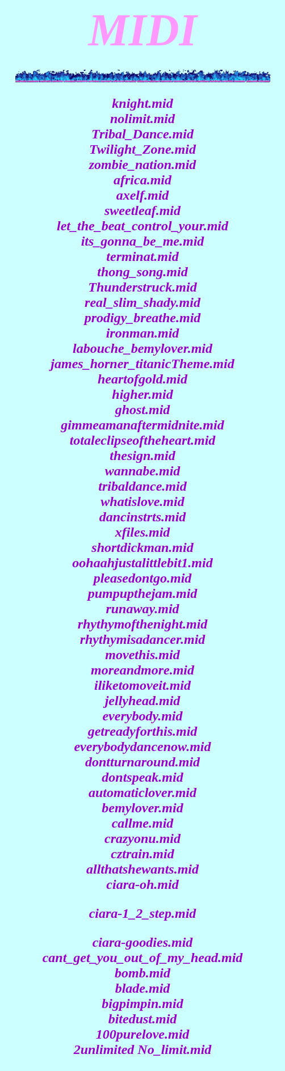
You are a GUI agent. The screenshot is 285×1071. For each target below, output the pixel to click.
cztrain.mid (142, 853)
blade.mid (142, 988)
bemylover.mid (142, 807)
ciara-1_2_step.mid (142, 913)
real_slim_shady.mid (142, 302)
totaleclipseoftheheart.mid (143, 440)
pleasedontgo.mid (143, 578)
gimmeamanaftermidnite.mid (142, 425)
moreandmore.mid (142, 670)
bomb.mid (142, 972)
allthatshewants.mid (142, 869)
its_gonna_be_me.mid (142, 241)
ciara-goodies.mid (143, 942)
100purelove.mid (143, 1034)
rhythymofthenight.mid (143, 624)
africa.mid (142, 179)
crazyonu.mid (142, 838)
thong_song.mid (142, 271)
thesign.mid (142, 455)
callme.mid (143, 823)
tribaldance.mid (142, 486)
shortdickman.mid (142, 547)
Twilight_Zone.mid (142, 149)
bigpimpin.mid (142, 1003)
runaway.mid (142, 608)
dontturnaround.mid (142, 761)
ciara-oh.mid (142, 884)
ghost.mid (142, 409)
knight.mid (142, 103)
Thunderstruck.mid (142, 287)
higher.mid (142, 394)
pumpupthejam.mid (143, 593)
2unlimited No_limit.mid (143, 1049)
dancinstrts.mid (142, 516)
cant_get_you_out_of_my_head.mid (143, 957)
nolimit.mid (142, 118)
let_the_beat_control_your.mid (142, 225)
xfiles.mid (142, 532)
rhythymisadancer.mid (143, 639)
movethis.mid (142, 654)
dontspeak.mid (142, 777)
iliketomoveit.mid (142, 685)
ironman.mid (142, 333)
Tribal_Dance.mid (142, 134)
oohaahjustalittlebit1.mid (142, 562)
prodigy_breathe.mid (143, 317)
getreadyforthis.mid (143, 731)
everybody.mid (142, 716)
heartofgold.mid (142, 379)
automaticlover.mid (142, 792)
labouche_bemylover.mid (142, 348)
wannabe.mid (143, 470)
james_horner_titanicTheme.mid (142, 363)
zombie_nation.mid (142, 164)
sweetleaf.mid (142, 210)
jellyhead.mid (143, 700)
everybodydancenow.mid (142, 746)
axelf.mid (142, 195)
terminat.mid (142, 256)
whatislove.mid (142, 501)
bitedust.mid (142, 1018)
